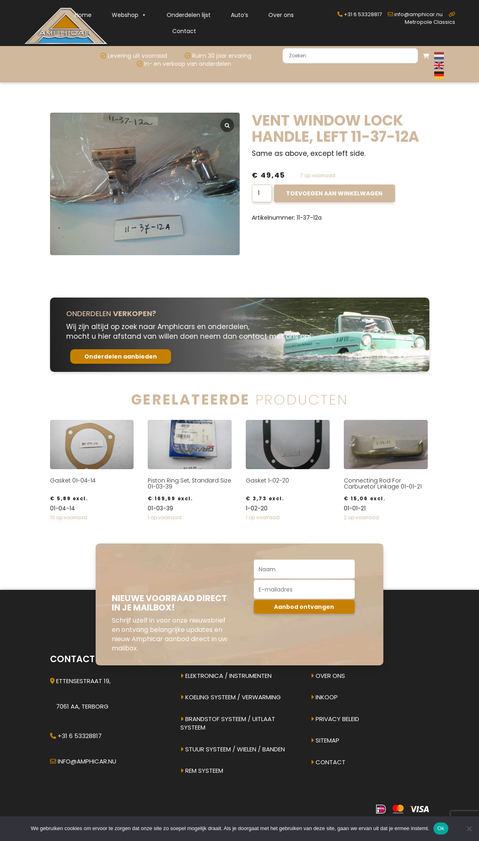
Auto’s (239, 15)
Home (83, 15)
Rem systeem (201, 770)
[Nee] (469, 828)
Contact (184, 31)
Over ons (281, 15)
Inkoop (324, 697)
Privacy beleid (335, 719)
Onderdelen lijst (189, 15)
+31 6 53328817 (359, 14)
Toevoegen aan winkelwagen (334, 193)
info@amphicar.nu (415, 14)
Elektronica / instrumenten (226, 675)
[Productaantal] (262, 193)
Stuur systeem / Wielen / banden (232, 749)
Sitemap (325, 740)
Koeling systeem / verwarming (230, 697)
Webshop (129, 15)
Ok (440, 828)
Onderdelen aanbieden (120, 356)
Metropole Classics (430, 19)
